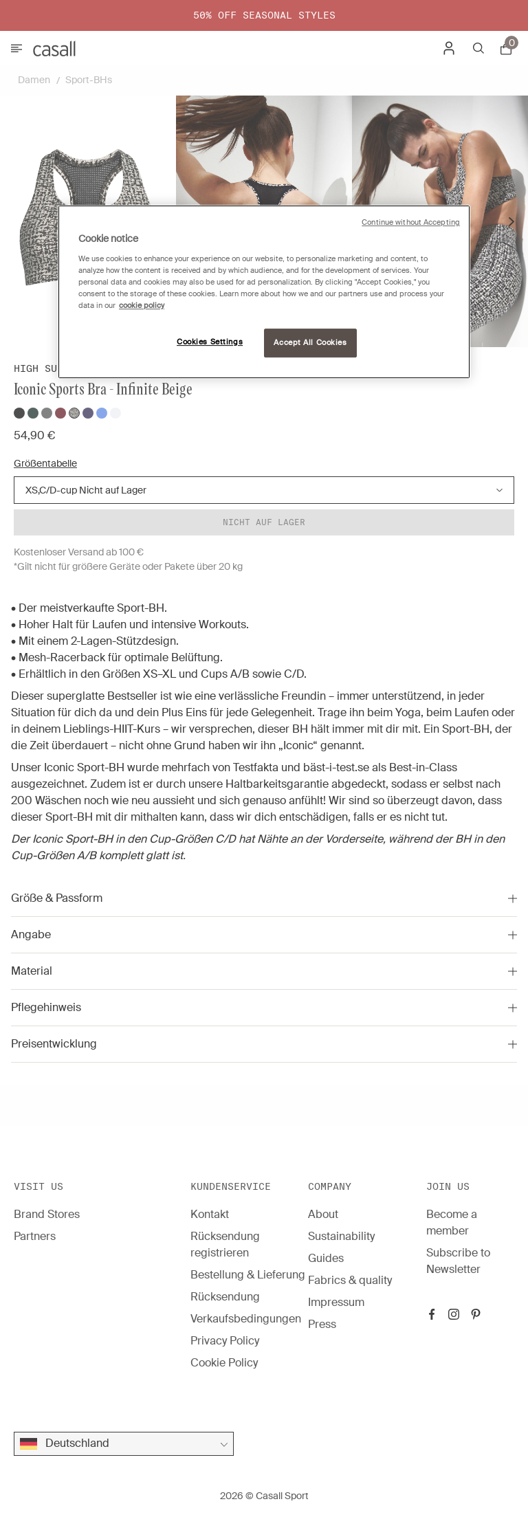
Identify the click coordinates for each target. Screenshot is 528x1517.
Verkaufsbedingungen (245, 1318)
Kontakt (209, 1214)
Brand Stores (47, 1214)
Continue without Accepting (411, 222)
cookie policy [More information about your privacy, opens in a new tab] (141, 305)
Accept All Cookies (310, 342)
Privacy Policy (224, 1340)
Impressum (336, 1302)
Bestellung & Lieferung (247, 1274)
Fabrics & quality (350, 1280)
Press (322, 1324)
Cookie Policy (224, 1362)
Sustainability (341, 1236)
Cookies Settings (210, 342)
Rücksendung (225, 1296)
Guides (326, 1258)
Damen (34, 80)
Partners (35, 1236)
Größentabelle (45, 463)
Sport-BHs (88, 80)
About (323, 1214)
